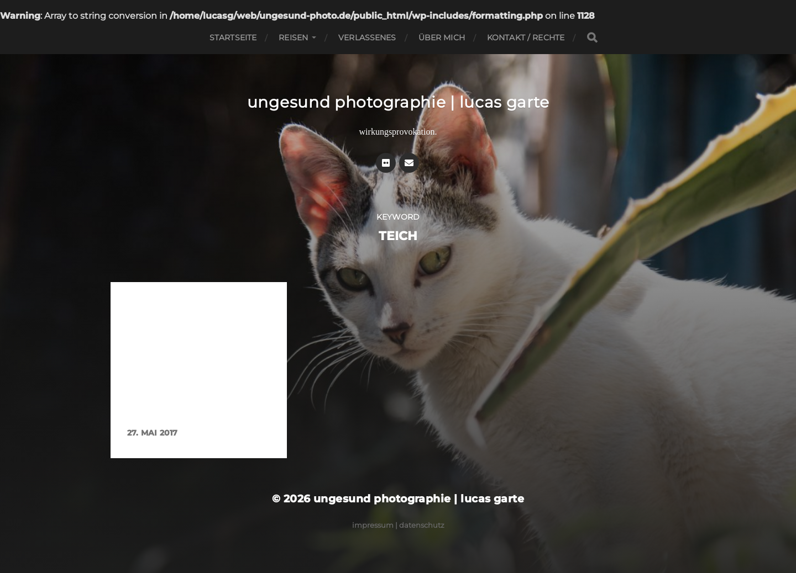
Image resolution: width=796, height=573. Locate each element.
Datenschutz (421, 525)
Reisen (293, 38)
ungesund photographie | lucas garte (398, 102)
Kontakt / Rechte (525, 38)
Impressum (373, 525)
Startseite (233, 38)
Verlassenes (367, 38)
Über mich (441, 38)
